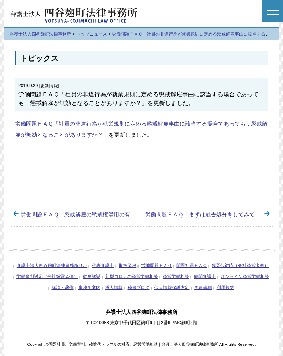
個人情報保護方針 (172, 287)
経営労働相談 (176, 276)
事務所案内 (89, 287)
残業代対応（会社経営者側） (240, 265)
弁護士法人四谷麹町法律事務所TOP (52, 265)
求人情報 (114, 287)
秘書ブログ (139, 287)
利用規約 (225, 287)
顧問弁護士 (205, 276)
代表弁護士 (103, 265)
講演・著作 (63, 287)
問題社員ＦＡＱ (191, 265)
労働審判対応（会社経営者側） (47, 276)
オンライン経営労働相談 (245, 276)
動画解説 (91, 276)
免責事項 (203, 287)
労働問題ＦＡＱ (34, 123)
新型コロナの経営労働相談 (131, 276)
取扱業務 (127, 265)
